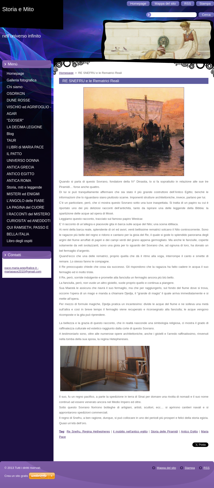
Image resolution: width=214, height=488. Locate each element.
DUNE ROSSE (18, 100)
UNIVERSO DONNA (23, 160)
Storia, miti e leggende (24, 187)
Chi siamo (15, 87)
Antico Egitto (189, 431)
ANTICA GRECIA (20, 167)
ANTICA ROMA (19, 181)
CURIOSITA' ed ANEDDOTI (29, 221)
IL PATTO (14, 154)
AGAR (12, 114)
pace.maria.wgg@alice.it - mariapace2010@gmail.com (22, 269)
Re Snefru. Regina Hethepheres (88, 431)
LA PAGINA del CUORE (25, 207)
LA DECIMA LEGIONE (24, 127)
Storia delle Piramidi (164, 431)
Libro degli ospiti (19, 241)
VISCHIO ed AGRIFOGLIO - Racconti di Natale (29, 107)
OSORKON (16, 94)
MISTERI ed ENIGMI (23, 194)
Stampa (190, 467)
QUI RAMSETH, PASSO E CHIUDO (28, 228)
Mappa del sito (166, 467)
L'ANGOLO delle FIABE (25, 201)
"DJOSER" (15, 120)
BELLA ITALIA (18, 234)
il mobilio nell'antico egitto (130, 431)
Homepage (15, 73)
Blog (10, 134)
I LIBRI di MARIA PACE (25, 147)
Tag (61, 431)
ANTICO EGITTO (20, 174)
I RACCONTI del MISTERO (28, 214)
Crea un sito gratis (16, 476)
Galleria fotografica (22, 80)
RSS (207, 467)
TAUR (11, 140)
